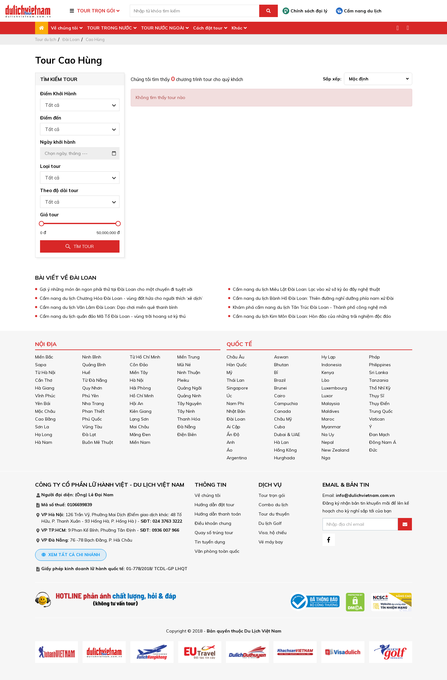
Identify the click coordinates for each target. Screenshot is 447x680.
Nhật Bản (236, 411)
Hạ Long (43, 434)
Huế (86, 372)
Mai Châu (139, 427)
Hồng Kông (285, 450)
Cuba (279, 427)
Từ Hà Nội (45, 372)
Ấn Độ (233, 434)
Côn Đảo (139, 364)
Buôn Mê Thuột (97, 442)
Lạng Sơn (139, 419)
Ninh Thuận (188, 372)
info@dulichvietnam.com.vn (365, 495)
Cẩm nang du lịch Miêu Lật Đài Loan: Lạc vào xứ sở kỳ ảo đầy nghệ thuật (306, 289)
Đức (373, 450)
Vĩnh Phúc (45, 396)
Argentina (237, 458)
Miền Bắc (44, 357)
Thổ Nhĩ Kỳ (380, 388)
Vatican (377, 419)
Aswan (281, 357)
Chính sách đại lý (304, 10)
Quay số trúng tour (214, 532)
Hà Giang (44, 388)
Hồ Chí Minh (142, 396)
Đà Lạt (89, 434)
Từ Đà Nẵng (94, 380)
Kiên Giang (140, 411)
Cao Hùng (95, 39)
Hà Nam (43, 442)
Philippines (380, 364)
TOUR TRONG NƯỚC (109, 28)
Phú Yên (90, 396)
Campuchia (286, 403)
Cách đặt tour (208, 28)
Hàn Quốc (237, 364)
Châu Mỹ (283, 419)
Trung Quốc (381, 411)
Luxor (327, 396)
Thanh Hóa (188, 419)
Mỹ (229, 372)
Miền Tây (139, 372)
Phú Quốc (92, 419)
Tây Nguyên (189, 403)
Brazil (280, 380)
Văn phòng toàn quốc (217, 551)
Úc (229, 396)
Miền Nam (140, 442)
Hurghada (284, 458)
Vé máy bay (271, 542)
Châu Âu (235, 357)
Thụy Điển (379, 403)
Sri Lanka (378, 372)
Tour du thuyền (274, 514)
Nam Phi (235, 403)
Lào (325, 380)
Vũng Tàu (92, 427)
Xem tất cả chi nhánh (71, 554)
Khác (237, 28)
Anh (231, 442)
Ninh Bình (91, 357)
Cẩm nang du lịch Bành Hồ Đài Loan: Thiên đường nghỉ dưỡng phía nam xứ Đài (313, 298)
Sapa (40, 364)
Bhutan (281, 364)
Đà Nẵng (186, 427)
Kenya (328, 372)
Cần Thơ (43, 380)
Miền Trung (188, 357)
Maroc (328, 419)
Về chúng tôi (64, 28)
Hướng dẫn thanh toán (218, 514)
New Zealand (335, 450)
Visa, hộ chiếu (273, 532)
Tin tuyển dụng (210, 542)
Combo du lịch (273, 504)
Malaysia (331, 403)
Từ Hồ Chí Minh (145, 357)
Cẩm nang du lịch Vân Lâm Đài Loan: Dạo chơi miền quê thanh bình (109, 307)
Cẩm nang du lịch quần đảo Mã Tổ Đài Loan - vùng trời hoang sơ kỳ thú (113, 316)
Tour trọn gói (272, 495)
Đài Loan (70, 39)
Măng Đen (140, 434)
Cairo (279, 396)
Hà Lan (281, 442)
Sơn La (42, 427)
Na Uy (328, 434)
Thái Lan (235, 380)
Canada (282, 411)
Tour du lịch (45, 39)
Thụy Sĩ (376, 396)
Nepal (328, 442)
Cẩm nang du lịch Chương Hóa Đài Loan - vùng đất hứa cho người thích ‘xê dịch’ (121, 298)
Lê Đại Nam (100, 495)
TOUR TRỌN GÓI (96, 11)
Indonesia (331, 364)
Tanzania (378, 380)
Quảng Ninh (189, 396)
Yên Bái (42, 403)
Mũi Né (184, 364)
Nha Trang (93, 403)
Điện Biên (186, 434)
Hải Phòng (140, 388)
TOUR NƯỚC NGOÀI (162, 28)
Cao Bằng (45, 419)
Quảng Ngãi (189, 388)
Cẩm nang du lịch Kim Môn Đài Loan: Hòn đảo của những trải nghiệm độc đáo (312, 316)
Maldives (330, 411)
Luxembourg (334, 388)
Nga (326, 458)
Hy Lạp (329, 357)
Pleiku (183, 380)
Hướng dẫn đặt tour (214, 504)
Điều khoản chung (213, 523)
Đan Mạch (379, 434)
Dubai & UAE (287, 434)
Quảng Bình (94, 364)
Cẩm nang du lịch (359, 10)
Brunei (280, 388)
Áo (230, 450)
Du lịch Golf (270, 523)
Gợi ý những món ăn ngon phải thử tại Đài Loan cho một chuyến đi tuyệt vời (116, 289)
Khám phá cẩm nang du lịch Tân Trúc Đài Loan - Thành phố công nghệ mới (310, 307)
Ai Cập (233, 427)
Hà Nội (136, 380)
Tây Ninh (186, 411)
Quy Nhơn (92, 388)
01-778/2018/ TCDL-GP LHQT (156, 568)
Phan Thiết (93, 411)
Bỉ (276, 372)
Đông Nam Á (382, 442)
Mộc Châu (45, 411)
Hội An (136, 403)
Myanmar (331, 427)
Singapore (237, 388)
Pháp (374, 357)
